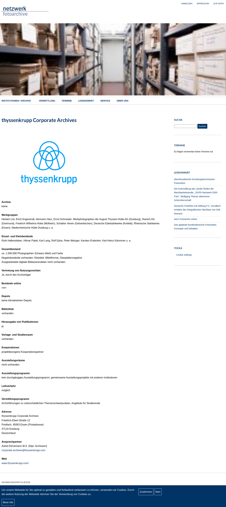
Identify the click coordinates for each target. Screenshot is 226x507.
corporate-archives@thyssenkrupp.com (23, 450)
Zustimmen (146, 492)
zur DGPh (218, 3)
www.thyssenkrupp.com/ (15, 463)
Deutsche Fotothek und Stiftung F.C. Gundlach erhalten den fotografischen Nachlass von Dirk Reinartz (197, 210)
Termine (67, 100)
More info (8, 502)
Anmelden (186, 3)
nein (4, 287)
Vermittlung (47, 100)
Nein (158, 492)
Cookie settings (184, 255)
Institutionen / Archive (16, 100)
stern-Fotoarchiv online (185, 219)
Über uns (122, 100)
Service (105, 100)
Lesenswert (86, 100)
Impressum (203, 3)
